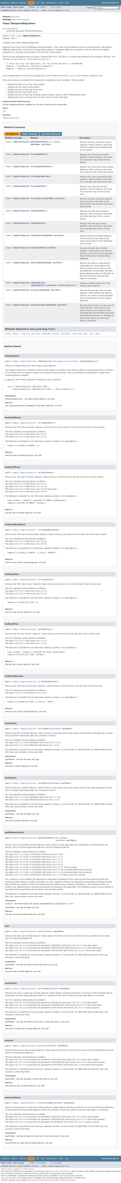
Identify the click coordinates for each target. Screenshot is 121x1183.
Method (35, 10)
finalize (25, 334)
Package (22, 3)
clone (7, 334)
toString (76, 334)
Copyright (5, 1178)
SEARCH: (90, 8)
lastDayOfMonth (38, 211)
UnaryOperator (38, 285)
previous (35, 290)
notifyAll (65, 334)
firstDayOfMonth (38, 154)
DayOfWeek (35, 144)
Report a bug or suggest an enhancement (17, 1169)
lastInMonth (36, 235)
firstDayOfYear (38, 186)
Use (37, 3)
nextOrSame (36, 263)
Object (14, 38)
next (33, 248)
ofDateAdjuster (38, 283)
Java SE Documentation (61, 1171)
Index (60, 3)
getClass (35, 334)
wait (85, 334)
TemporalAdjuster (21, 142)
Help (67, 3)
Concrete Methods (50, 134)
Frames (32, 7)
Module (14, 3)
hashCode (46, 334)
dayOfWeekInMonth (39, 142)
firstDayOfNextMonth (41, 166)
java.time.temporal (20, 19)
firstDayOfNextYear (40, 176)
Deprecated (52, 3)
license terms (35, 1180)
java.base (15, 17)
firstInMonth (37, 198)
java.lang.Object (10, 28)
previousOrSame (38, 305)
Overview (5, 3)
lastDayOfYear (37, 223)
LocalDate (51, 285)
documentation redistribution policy (62, 1180)
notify (55, 334)
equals (15, 334)
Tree (43, 3)
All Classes (56, 7)
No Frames (41, 7)
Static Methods (30, 134)
